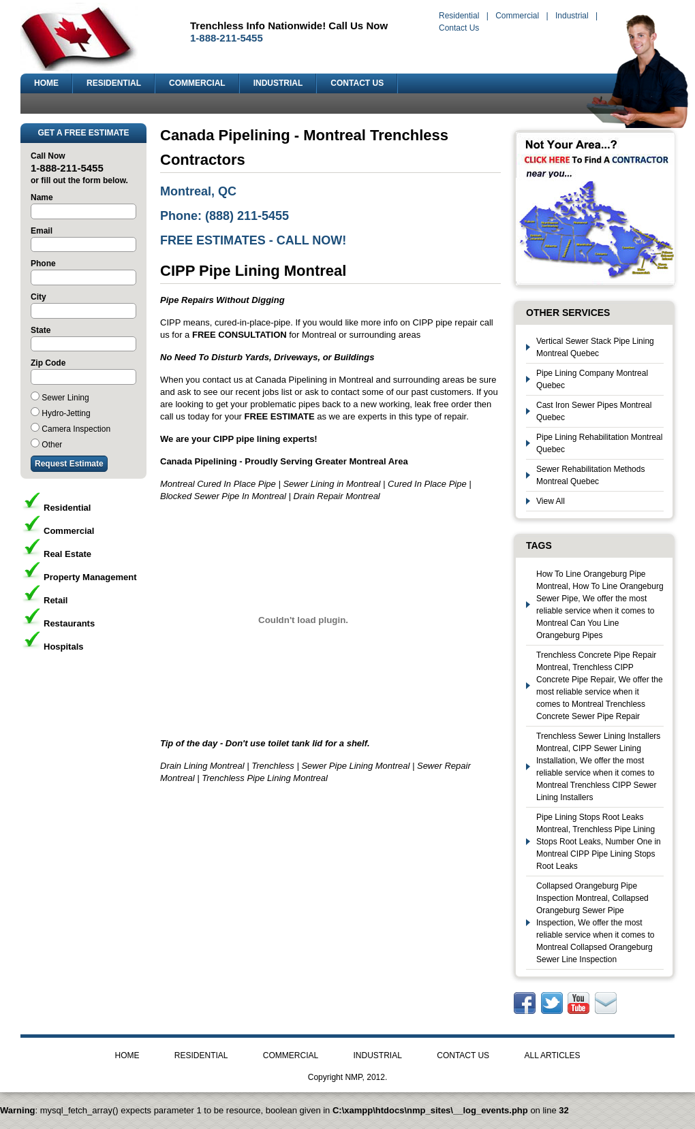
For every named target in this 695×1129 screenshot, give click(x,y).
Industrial (572, 15)
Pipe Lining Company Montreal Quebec (592, 379)
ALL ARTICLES (552, 1055)
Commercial (517, 15)
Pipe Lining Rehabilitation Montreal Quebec (599, 443)
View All (550, 501)
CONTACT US (357, 83)
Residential (459, 15)
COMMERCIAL (197, 83)
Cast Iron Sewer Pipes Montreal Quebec (593, 411)
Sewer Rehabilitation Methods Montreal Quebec (590, 475)
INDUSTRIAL (278, 83)
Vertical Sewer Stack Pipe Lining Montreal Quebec (595, 347)
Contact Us (459, 28)
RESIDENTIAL (114, 83)
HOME (46, 83)
